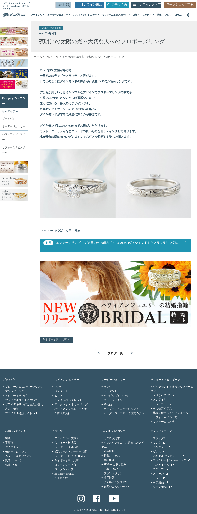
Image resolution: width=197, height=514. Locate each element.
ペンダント (61, 391)
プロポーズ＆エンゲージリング (24, 386)
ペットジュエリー (114, 400)
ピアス (58, 395)
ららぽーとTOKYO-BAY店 (70, 456)
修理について (13, 464)
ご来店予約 (119, 4)
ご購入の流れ (62, 413)
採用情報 (109, 477)
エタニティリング (16, 395)
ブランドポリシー (114, 473)
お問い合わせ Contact (116, 486)
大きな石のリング (163, 395)
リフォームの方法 (163, 421)
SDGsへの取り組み (115, 464)
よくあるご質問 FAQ (116, 482)
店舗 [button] (135, 14)
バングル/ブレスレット (68, 400)
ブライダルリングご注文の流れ (24, 404)
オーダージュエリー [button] (58, 14)
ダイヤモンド (13, 447)
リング (58, 386)
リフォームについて (165, 417)
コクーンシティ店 (65, 464)
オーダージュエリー (113, 379)
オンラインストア (148, 4)
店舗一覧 (57, 431)
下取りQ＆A (111, 468)
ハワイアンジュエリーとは (70, 408)
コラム (178, 14)
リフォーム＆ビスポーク (165, 379)
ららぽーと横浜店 (65, 442)
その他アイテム (162, 408)
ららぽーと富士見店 (51, 28)
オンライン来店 (91, 4)
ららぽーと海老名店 (66, 447)
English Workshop (64, 473)
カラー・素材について (18, 456)
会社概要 (109, 460)
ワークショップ (63, 469)
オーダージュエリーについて (121, 408)
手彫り (9, 442)
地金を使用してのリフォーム (170, 412)
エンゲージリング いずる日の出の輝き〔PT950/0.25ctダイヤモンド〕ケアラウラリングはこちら (121, 242)
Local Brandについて (113, 431)
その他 (108, 404)
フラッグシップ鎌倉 (66, 438)
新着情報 (109, 451)
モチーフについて (16, 451)
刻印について (13, 460)
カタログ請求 (112, 438)
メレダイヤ (159, 399)
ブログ (168, 14)
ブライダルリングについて (21, 400)
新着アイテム (10, 111)
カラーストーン (162, 404)
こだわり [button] (147, 14)
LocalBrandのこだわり (16, 431)
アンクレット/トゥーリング (71, 404)
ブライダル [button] (37, 14)
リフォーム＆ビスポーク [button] (115, 14)
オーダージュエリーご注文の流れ (124, 413)
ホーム (38, 56)
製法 (8, 438)
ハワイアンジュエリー (65, 379)
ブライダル (9, 379)
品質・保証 (12, 408)
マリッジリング (14, 391)
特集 (159, 14)
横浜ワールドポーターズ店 (70, 451)
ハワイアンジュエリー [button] (85, 14)
